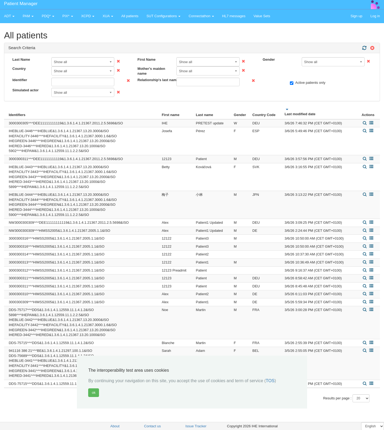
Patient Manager (21, 3)
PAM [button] (28, 16)
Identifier (19, 80)
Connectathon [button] (201, 16)
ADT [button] (9, 16)
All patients (129, 16)
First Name (146, 59)
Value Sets (262, 16)
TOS (270, 380)
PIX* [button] (67, 16)
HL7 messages (234, 16)
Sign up (356, 16)
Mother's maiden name (151, 71)
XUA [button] (107, 16)
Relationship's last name (154, 80)
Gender (269, 59)
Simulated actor (25, 90)
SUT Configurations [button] (164, 16)
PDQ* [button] (48, 16)
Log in (375, 16)
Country (19, 69)
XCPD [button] (88, 16)
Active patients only (307, 83)
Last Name (21, 59)
